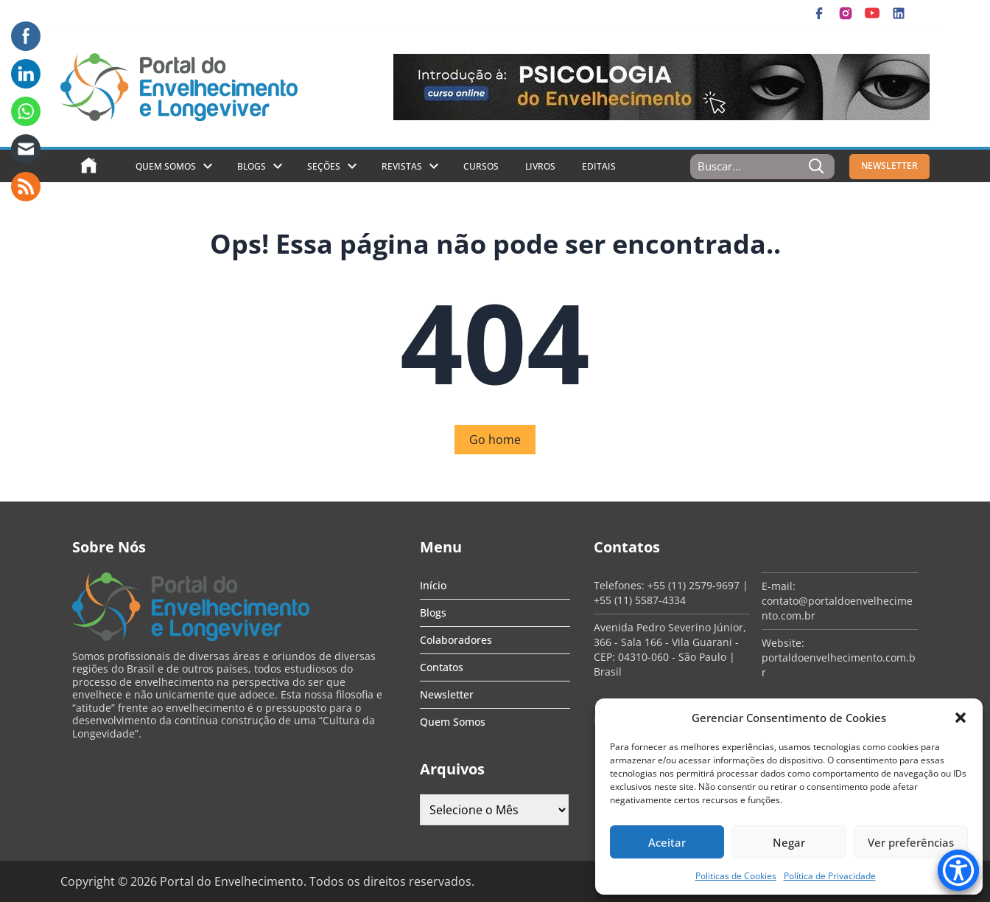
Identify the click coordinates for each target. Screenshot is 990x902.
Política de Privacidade (830, 876)
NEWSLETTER (889, 165)
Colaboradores (456, 640)
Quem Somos (166, 166)
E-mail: (779, 586)
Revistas (402, 166)
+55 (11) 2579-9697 (693, 585)
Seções (323, 166)
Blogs (251, 166)
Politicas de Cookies (735, 876)
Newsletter (447, 694)
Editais (599, 166)
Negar (789, 842)
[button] (960, 717)
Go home (495, 439)
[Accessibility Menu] (958, 870)
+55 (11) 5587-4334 (640, 600)
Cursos (481, 166)
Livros (540, 166)
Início (433, 585)
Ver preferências (911, 842)
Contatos (441, 667)
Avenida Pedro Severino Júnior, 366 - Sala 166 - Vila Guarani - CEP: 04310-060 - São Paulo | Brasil (670, 649)
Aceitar (667, 842)
